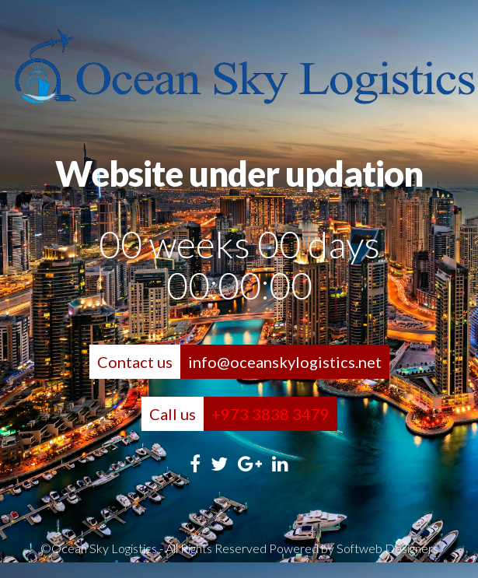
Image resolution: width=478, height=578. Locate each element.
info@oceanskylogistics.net (285, 361)
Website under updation (239, 173)
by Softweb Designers (379, 548)
